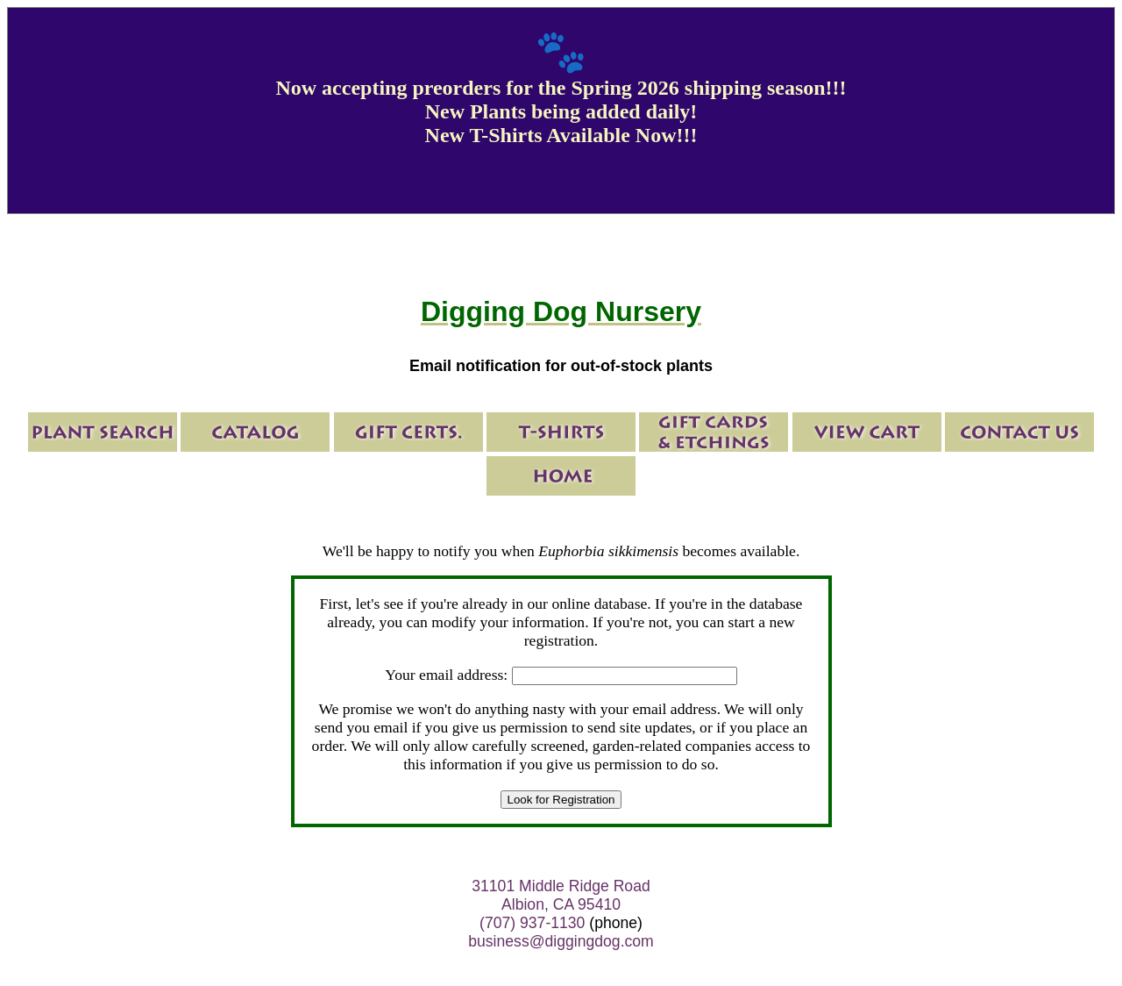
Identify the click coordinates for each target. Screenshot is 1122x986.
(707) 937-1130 (532, 923)
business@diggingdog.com (561, 941)
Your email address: (446, 674)
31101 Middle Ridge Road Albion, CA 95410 (561, 895)
